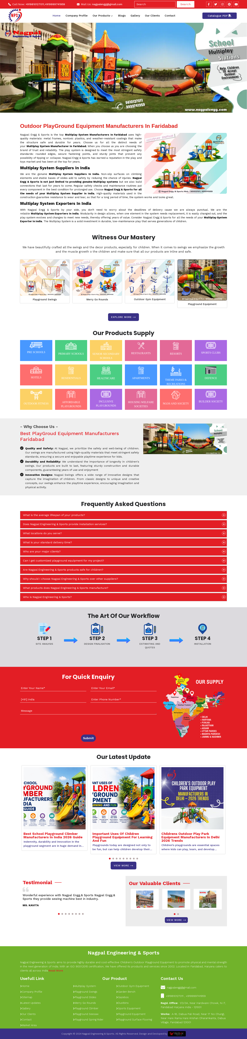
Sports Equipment (128, 1008)
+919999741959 (55, 4)
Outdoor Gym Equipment (150, 299)
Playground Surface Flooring (134, 1019)
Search (185, 4)
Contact (170, 15)
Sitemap (26, 997)
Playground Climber (85, 1008)
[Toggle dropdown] (111, 16)
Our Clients (152, 15)
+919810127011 (35, 4)
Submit (88, 738)
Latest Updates (30, 1002)
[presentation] (41, 723)
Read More (55, 970)
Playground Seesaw (85, 1014)
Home (56, 15)
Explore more (123, 317)
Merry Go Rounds (97, 299)
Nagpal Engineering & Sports (123, 953)
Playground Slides (84, 997)
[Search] (154, 4)
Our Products (103, 16)
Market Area (28, 1025)
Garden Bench (125, 991)
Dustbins (122, 1002)
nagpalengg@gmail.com (107, 4)
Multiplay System (84, 986)
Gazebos (122, 997)
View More (123, 865)
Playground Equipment (202, 304)
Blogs (122, 15)
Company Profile (77, 15)
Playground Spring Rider (88, 1019)
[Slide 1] (114, 108)
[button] (110, 858)
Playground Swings (45, 299)
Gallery (135, 15)
